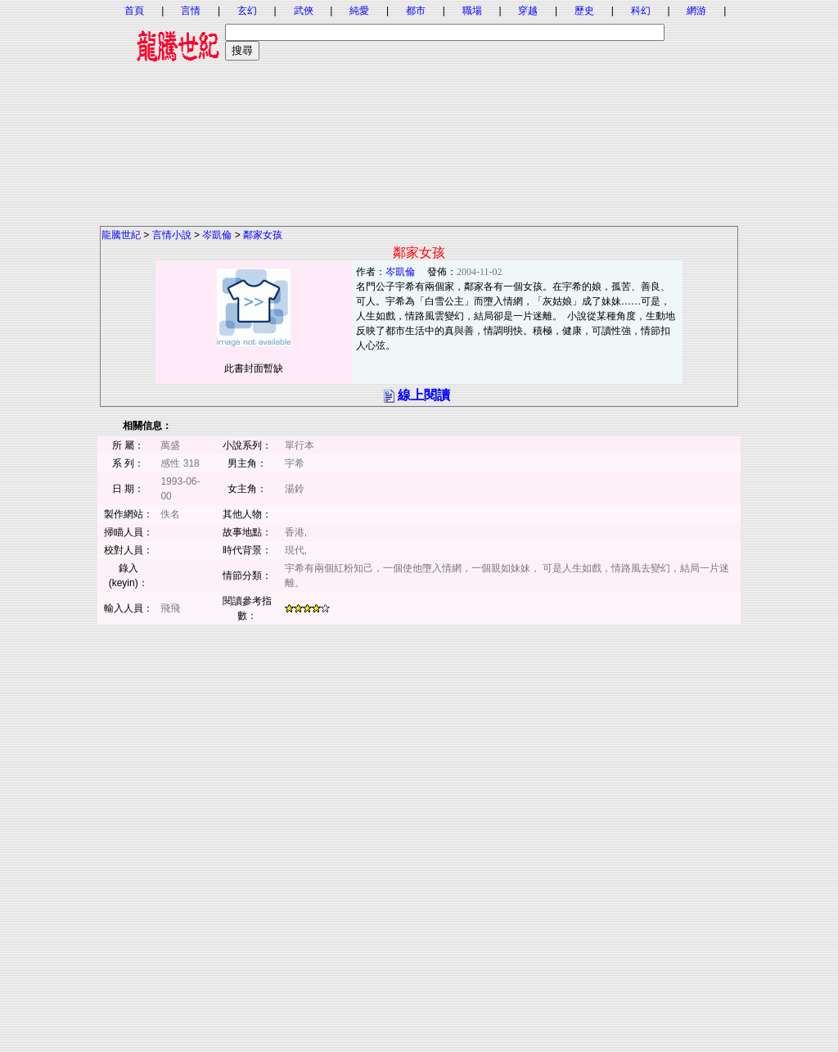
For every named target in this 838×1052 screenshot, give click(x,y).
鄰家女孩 (262, 235)
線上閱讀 (424, 395)
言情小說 (171, 235)
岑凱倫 (217, 235)
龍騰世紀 (121, 235)
